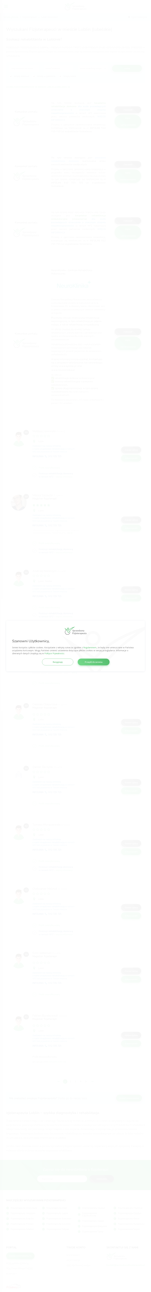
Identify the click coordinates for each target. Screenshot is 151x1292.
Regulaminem (89, 647)
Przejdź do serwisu (93, 662)
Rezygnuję (58, 662)
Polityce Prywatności (54, 653)
